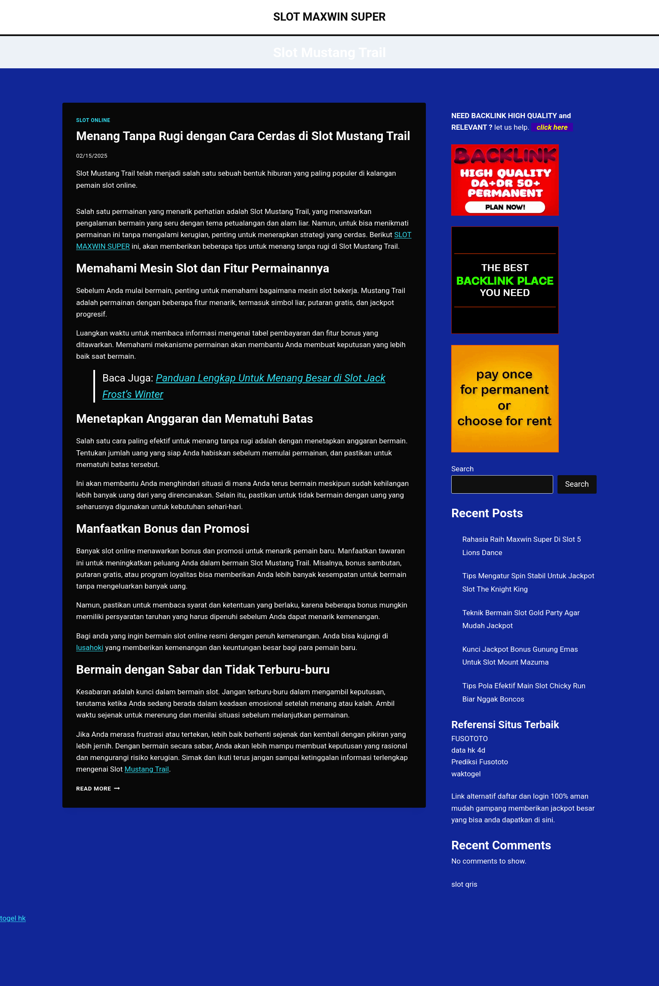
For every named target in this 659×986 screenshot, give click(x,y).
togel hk (13, 918)
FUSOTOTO (469, 738)
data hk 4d (468, 750)
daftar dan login (523, 796)
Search (462, 468)
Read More (98, 788)
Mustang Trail (147, 769)
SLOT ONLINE (93, 120)
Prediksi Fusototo (479, 761)
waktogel (465, 773)
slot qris (464, 884)
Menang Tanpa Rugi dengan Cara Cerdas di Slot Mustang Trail (243, 136)
